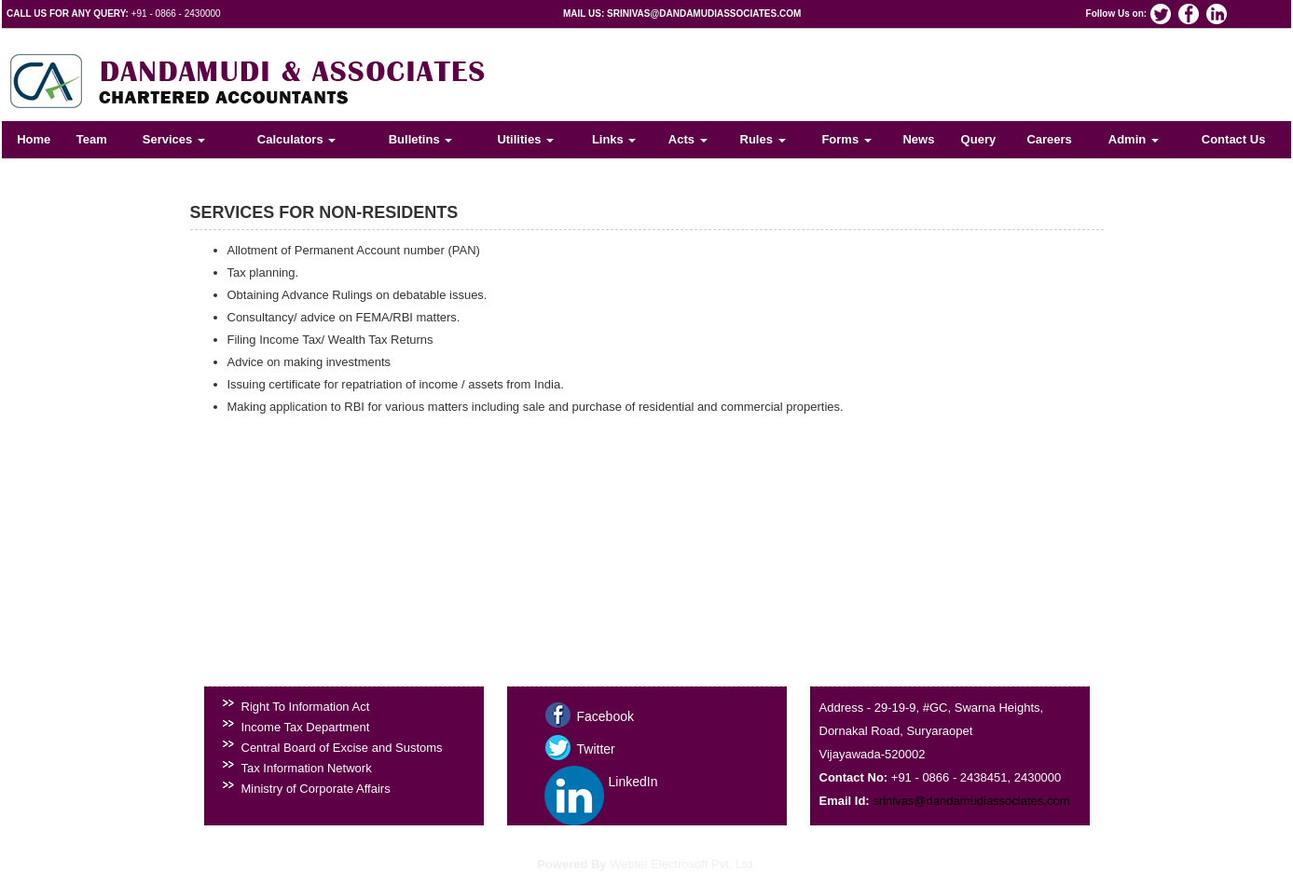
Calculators (296, 139)
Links (614, 139)
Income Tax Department (305, 727)
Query (979, 139)
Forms (846, 139)
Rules (763, 139)
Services (174, 139)
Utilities (525, 139)
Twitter (596, 749)
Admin (1133, 139)
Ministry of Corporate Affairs (316, 789)
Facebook (605, 716)
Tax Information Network (306, 768)
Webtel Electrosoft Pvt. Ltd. (683, 864)
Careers (1048, 139)
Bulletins (421, 139)
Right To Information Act (305, 707)
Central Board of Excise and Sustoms (342, 748)
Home (33, 139)
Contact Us (1234, 139)
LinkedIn (633, 781)
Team (91, 139)
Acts (688, 139)
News (918, 139)
